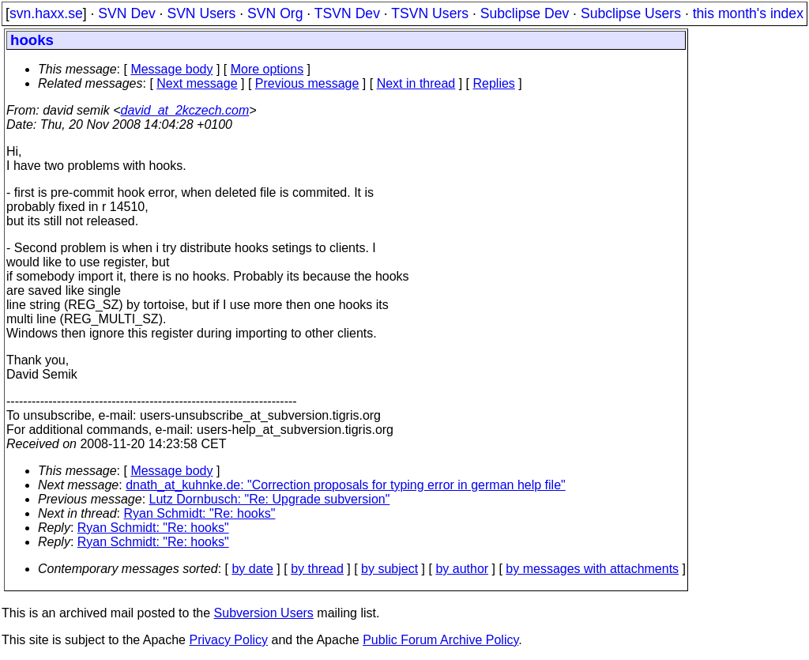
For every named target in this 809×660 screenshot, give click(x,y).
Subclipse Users (631, 13)
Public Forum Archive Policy (440, 640)
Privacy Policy (228, 640)
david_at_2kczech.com (184, 110)
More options (267, 69)
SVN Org (275, 13)
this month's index (748, 13)
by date (252, 568)
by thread (317, 568)
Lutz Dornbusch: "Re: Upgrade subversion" (269, 499)
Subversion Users (264, 613)
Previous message (307, 83)
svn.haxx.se (46, 13)
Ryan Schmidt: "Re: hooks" (200, 513)
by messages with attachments (592, 568)
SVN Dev (126, 13)
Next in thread (416, 83)
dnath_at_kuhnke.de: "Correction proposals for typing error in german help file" (346, 485)
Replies (494, 83)
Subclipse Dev (524, 13)
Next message (196, 83)
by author (461, 568)
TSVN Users (429, 13)
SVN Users (201, 13)
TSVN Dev (347, 13)
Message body (171, 69)
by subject (389, 568)
